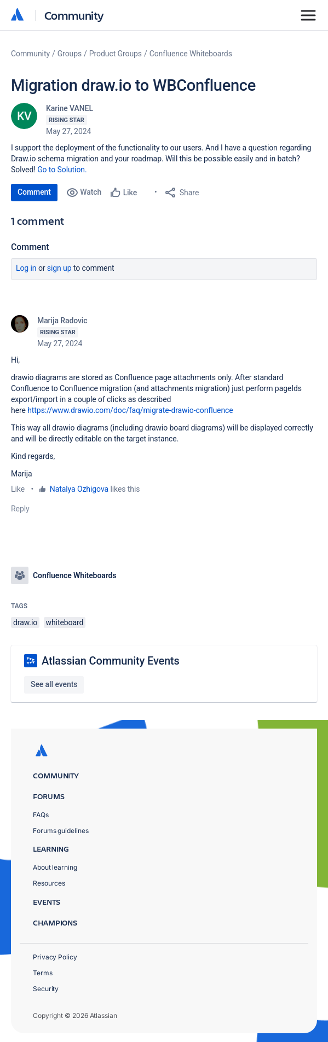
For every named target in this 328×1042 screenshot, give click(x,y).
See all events (54, 684)
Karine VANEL (69, 108)
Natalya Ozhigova (79, 489)
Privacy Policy (55, 957)
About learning (55, 867)
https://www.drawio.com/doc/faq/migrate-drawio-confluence (130, 410)
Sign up (59, 268)
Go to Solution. (62, 169)
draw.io (25, 622)
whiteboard (65, 622)
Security (46, 989)
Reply (20, 508)
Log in (26, 268)
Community (74, 15)
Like (18, 489)
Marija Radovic (62, 320)
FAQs (41, 815)
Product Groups (115, 53)
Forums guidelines (61, 830)
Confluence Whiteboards (190, 53)
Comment (34, 192)
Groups (69, 53)
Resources (49, 883)
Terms (43, 973)
